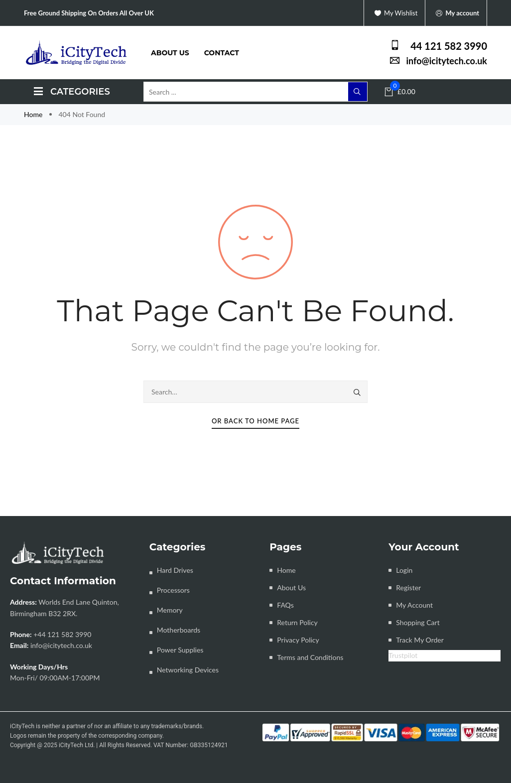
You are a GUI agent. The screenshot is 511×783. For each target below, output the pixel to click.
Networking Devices (188, 669)
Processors (173, 590)
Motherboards (178, 630)
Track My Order (420, 640)
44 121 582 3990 (448, 46)
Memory (170, 610)
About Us (291, 587)
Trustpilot (402, 655)
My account (456, 13)
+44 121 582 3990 (62, 634)
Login (404, 570)
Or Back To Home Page (255, 421)
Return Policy (297, 622)
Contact (221, 52)
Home (34, 114)
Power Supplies (180, 650)
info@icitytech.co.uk (61, 645)
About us (170, 52)
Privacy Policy (298, 640)
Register (408, 587)
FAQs (285, 605)
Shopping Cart (417, 622)
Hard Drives (175, 570)
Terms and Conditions (310, 657)
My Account (414, 605)
